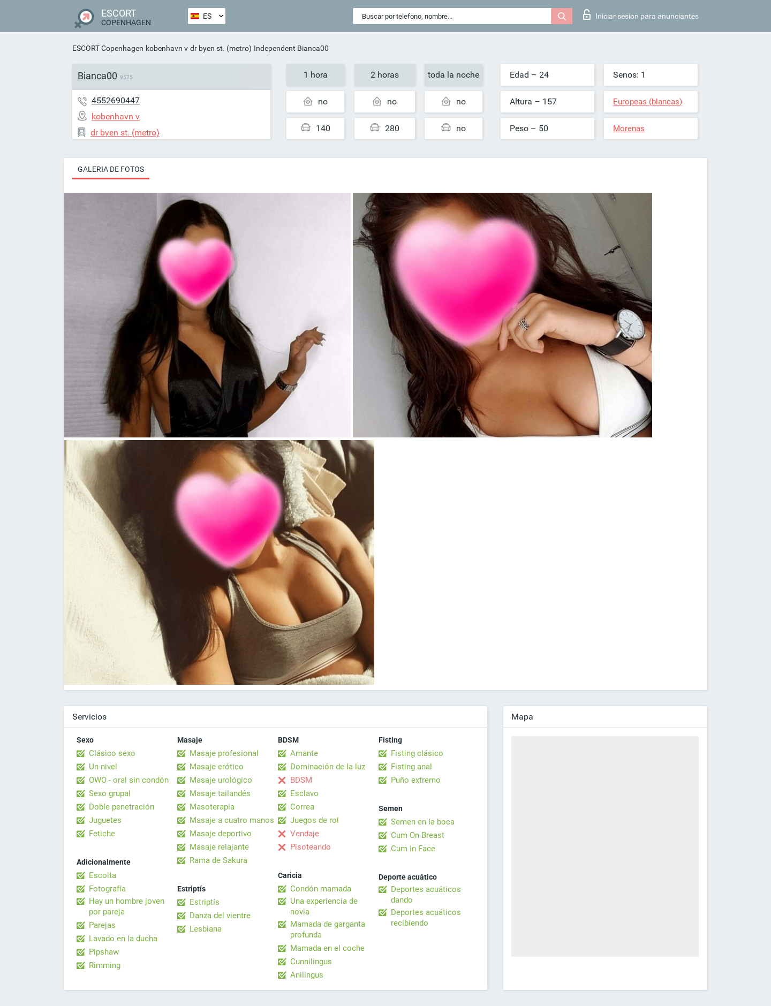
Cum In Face (413, 848)
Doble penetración (121, 807)
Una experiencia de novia (324, 906)
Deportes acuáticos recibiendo (426, 917)
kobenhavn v (167, 48)
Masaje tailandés (220, 793)
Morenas (629, 128)
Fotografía (107, 889)
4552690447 (116, 100)
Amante (304, 753)
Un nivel (103, 766)
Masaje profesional (224, 753)
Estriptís (205, 902)
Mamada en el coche (327, 948)
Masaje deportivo (221, 833)
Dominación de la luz (327, 766)
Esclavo (304, 793)
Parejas (102, 925)
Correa (302, 807)
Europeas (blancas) (647, 102)
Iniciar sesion (641, 14)
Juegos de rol (314, 820)
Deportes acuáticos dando (426, 894)
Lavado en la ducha (123, 938)
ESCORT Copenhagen (107, 48)
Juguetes (105, 820)
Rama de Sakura (218, 860)
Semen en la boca (423, 822)
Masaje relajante (219, 847)
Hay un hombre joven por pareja (126, 906)
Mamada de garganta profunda (327, 929)
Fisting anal (411, 766)
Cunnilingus (311, 961)
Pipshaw (104, 952)
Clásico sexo (112, 753)
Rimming (104, 965)
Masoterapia (212, 807)
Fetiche (102, 833)
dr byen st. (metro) (221, 48)
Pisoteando (310, 847)
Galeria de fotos (111, 169)
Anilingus (306, 975)
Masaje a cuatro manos (232, 820)
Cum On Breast (417, 835)
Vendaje (304, 833)
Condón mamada (320, 889)
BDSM (301, 780)
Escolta (102, 875)
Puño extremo (416, 780)
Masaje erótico (217, 766)
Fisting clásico (417, 753)
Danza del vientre (220, 915)
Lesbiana (206, 929)
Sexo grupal (110, 793)
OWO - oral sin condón (129, 780)
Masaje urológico (221, 780)
